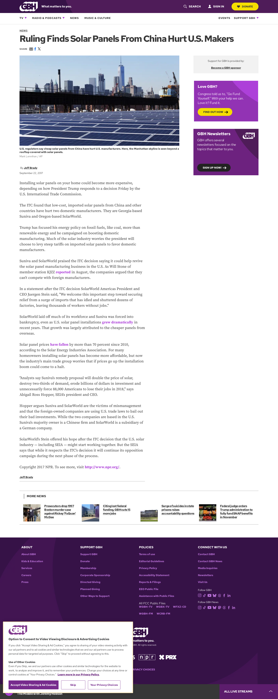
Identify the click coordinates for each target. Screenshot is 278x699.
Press (24, 582)
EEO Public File (148, 589)
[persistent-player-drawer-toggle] (248, 691)
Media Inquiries (207, 568)
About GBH (28, 554)
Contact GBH (206, 554)
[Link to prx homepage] (168, 657)
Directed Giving (90, 582)
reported (63, 272)
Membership (88, 568)
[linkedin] (229, 595)
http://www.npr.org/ (102, 467)
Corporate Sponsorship (95, 575)
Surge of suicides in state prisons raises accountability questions (177, 509)
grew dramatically (117, 322)
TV (21, 18)
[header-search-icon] (192, 6)
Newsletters (205, 575)
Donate (245, 6)
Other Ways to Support (94, 596)
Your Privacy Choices (139, 669)
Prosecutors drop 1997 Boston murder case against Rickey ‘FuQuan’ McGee (60, 511)
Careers (26, 575)
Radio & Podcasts (46, 18)
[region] (68, 657)
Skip (73, 685)
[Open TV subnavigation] (26, 18)
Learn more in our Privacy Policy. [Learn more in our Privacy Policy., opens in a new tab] (78, 674)
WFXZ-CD (179, 606)
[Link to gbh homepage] (29, 6)
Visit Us (202, 582)
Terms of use (147, 554)
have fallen (59, 344)
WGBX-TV (162, 606)
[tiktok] (205, 595)
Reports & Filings (150, 582)
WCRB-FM (163, 613)
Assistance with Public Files (156, 596)
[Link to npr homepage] (147, 657)
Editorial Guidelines (151, 561)
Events (224, 18)
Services (26, 568)
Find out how (213, 111)
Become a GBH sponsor (226, 67)
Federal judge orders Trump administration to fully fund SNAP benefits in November (236, 511)
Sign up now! (212, 167)
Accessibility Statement (154, 575)
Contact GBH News (210, 561)
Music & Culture (97, 18)
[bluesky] (215, 595)
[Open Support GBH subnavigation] (257, 18)
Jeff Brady (30, 167)
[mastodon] (220, 607)
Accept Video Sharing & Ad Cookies (33, 685)
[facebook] (225, 595)
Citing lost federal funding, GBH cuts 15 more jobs (116, 509)
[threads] (220, 595)
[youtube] (210, 595)
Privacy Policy (148, 568)
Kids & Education (32, 561)
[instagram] (200, 595)
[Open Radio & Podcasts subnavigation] (63, 18)
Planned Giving (90, 589)
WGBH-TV (145, 606)
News (74, 18)
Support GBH (244, 18)
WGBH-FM (146, 613)
